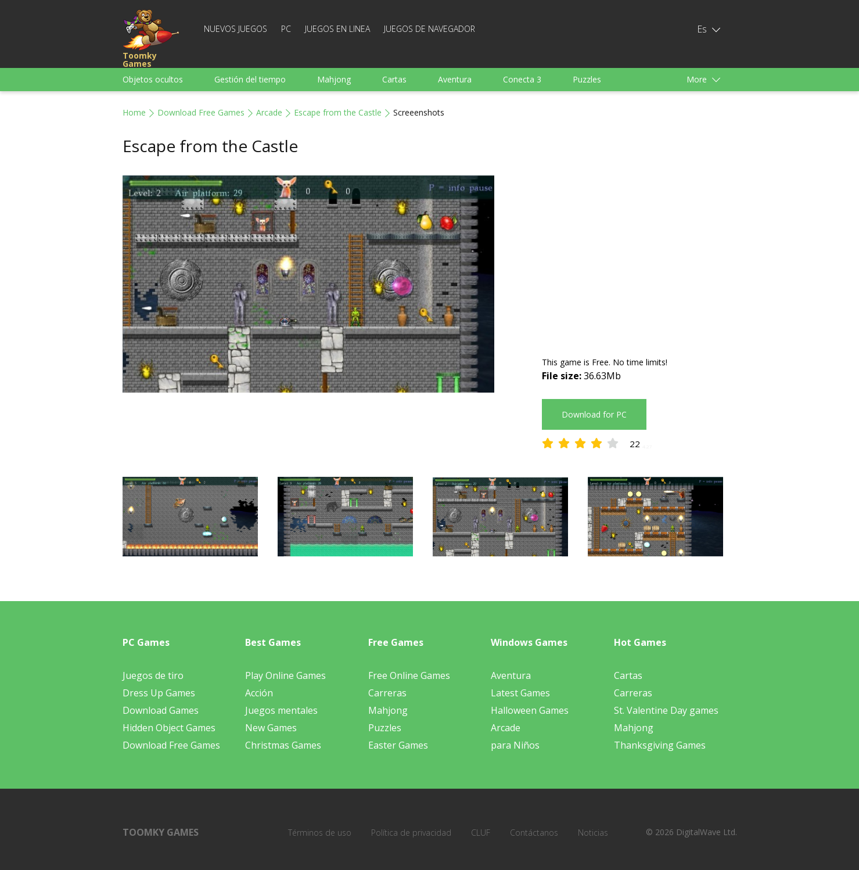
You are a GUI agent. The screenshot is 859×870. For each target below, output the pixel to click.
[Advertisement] (639, 256)
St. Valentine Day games (666, 710)
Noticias (593, 832)
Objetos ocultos (153, 79)
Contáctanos (534, 832)
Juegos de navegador (429, 28)
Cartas (394, 79)
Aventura (455, 79)
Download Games (161, 710)
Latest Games (520, 692)
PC (286, 28)
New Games (271, 727)
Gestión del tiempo (250, 79)
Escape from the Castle (338, 112)
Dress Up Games (159, 692)
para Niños (515, 745)
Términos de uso (319, 832)
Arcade (269, 112)
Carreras (387, 692)
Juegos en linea (337, 28)
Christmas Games (283, 745)
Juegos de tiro (153, 675)
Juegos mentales (281, 710)
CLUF (480, 832)
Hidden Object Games (169, 727)
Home (134, 112)
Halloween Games (530, 710)
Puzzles (587, 79)
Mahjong (334, 79)
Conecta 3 (522, 79)
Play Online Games (285, 675)
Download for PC (594, 414)
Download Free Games (201, 112)
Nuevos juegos (235, 28)
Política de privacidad (411, 832)
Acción (259, 692)
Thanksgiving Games (660, 745)
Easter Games (398, 745)
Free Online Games (409, 675)
